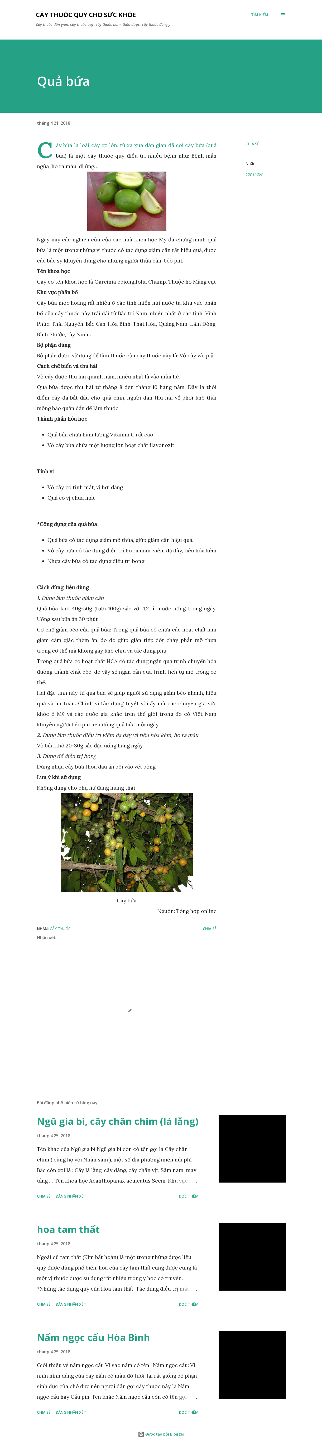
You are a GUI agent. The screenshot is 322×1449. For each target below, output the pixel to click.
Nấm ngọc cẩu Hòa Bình (93, 1337)
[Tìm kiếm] (259, 15)
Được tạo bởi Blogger (161, 1434)
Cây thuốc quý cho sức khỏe (86, 14)
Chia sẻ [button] (252, 143)
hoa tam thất (68, 1229)
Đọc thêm (189, 1196)
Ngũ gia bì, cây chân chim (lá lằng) (117, 1121)
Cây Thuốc (254, 174)
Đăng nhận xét (71, 1196)
